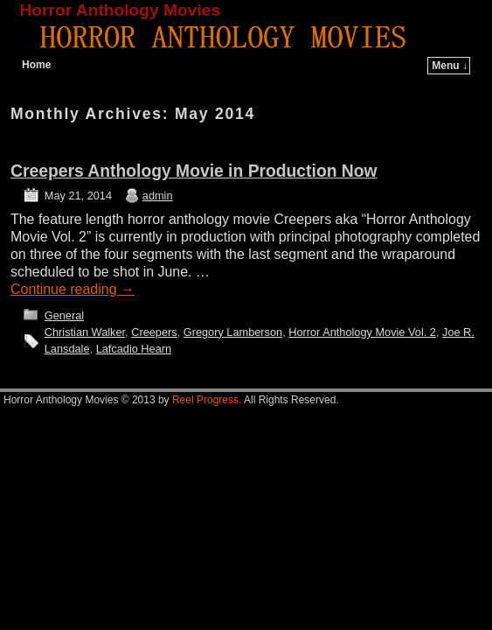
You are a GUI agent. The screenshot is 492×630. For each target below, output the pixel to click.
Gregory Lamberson (233, 332)
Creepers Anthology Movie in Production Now (194, 171)
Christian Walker (85, 332)
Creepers (154, 332)
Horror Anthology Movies (120, 10)
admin (157, 195)
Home (36, 65)
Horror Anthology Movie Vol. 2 (362, 332)
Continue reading (72, 289)
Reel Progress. (206, 400)
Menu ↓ (450, 66)
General (64, 315)
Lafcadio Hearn (133, 348)
